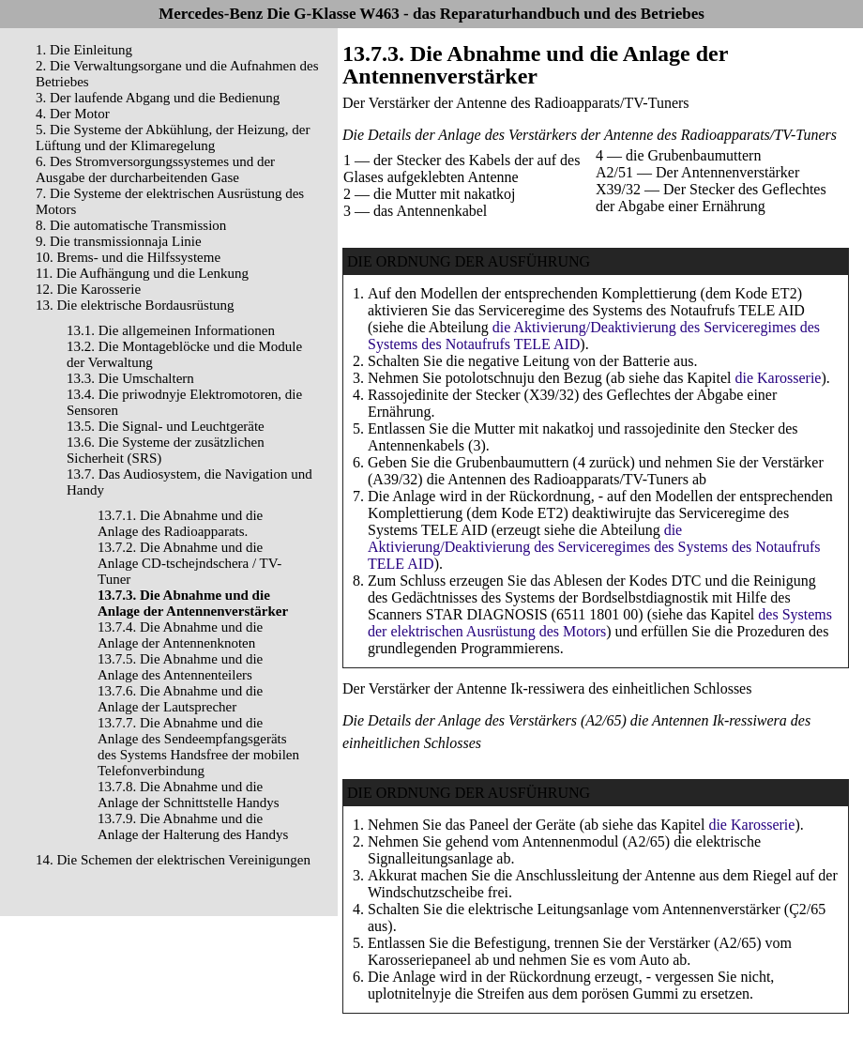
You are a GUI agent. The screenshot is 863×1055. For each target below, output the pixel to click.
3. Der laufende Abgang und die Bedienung (158, 97)
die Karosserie (777, 378)
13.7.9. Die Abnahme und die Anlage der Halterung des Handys (193, 826)
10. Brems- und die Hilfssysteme (128, 257)
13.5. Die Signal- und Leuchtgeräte (166, 426)
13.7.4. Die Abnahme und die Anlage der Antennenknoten (180, 634)
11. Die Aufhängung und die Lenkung (142, 273)
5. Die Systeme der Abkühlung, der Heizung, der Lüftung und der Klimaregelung (173, 137)
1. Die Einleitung (84, 49)
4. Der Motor (73, 113)
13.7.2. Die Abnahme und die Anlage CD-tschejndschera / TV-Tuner (189, 563)
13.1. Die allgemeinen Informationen (171, 330)
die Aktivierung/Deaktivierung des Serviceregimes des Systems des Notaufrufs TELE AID (594, 547)
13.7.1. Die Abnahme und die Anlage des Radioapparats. (180, 523)
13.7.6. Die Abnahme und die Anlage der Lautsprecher (180, 698)
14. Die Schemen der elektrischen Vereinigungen (173, 859)
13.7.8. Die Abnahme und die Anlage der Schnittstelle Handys (189, 794)
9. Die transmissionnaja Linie (119, 241)
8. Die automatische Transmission (131, 225)
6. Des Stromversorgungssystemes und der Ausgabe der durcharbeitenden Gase (155, 169)
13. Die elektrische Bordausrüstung (135, 305)
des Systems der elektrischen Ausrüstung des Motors (600, 622)
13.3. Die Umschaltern (130, 378)
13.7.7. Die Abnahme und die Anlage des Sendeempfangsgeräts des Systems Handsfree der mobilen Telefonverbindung (198, 746)
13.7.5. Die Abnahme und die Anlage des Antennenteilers (180, 666)
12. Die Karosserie (88, 289)
